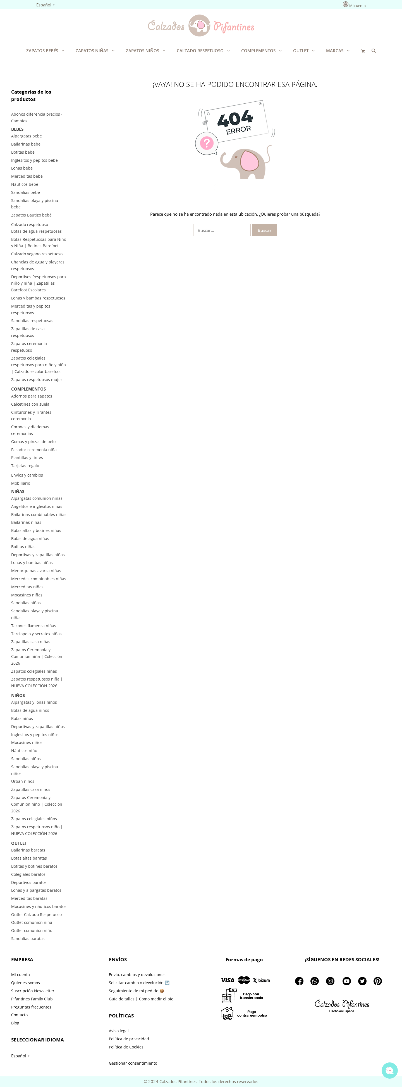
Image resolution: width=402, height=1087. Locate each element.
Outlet (307, 50)
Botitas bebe (23, 152)
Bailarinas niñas (26, 522)
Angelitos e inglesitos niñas (36, 506)
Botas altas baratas (29, 858)
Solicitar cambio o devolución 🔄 (139, 982)
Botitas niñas (23, 546)
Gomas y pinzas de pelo (33, 441)
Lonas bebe (22, 168)
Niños (18, 695)
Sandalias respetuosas (32, 320)
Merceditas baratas (29, 898)
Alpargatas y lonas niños (34, 702)
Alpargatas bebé (26, 136)
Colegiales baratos (28, 874)
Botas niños (22, 718)
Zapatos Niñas (98, 50)
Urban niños (22, 781)
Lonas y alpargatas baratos (36, 890)
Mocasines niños (26, 742)
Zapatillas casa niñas (30, 641)
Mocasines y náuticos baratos (38, 906)
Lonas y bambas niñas (32, 562)
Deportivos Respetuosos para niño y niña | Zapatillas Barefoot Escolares (38, 283)
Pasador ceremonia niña (34, 449)
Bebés (17, 129)
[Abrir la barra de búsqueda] (373, 50)
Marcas (341, 50)
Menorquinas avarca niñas (36, 570)
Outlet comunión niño (31, 930)
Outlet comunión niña (31, 922)
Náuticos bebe (24, 184)
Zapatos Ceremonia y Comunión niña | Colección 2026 (36, 656)
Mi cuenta (357, 5)
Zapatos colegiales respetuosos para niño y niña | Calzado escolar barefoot (38, 364)
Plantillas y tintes (27, 457)
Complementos (264, 50)
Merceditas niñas (27, 586)
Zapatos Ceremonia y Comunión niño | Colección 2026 (36, 804)
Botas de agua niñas (30, 538)
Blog (15, 1023)
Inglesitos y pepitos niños (35, 734)
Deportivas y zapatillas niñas (38, 554)
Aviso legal (119, 1030)
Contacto (19, 1014)
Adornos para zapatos (31, 396)
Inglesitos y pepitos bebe (34, 160)
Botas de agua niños (30, 710)
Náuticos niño (24, 750)
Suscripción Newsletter (32, 990)
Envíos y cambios (27, 475)
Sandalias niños (26, 758)
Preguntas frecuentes (31, 1007)
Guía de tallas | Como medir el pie (141, 999)
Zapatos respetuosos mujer (36, 379)
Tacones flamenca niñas (33, 625)
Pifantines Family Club (32, 999)
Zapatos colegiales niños (34, 818)
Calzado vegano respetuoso (37, 253)
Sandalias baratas (28, 938)
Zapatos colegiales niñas (34, 671)
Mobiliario (20, 483)
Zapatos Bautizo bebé (31, 215)
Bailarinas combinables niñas (38, 514)
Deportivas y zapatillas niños (38, 726)
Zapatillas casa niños (30, 789)
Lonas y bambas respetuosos (38, 298)
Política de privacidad (129, 1038)
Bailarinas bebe (25, 144)
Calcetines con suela (30, 404)
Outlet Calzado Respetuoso (36, 914)
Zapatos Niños (148, 50)
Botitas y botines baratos (34, 866)
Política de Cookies (126, 1047)
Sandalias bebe (25, 192)
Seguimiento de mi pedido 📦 (136, 990)
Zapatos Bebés (48, 50)
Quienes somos (25, 982)
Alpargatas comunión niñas (37, 498)
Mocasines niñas (26, 595)
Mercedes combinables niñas (38, 578)
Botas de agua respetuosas (36, 231)
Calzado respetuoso (206, 50)
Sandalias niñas (26, 602)
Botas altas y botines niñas (36, 530)
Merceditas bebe (27, 176)
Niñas (17, 491)
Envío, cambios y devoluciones (137, 974)
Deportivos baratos (29, 882)
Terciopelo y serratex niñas (36, 633)
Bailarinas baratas (28, 850)
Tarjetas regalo (25, 465)
